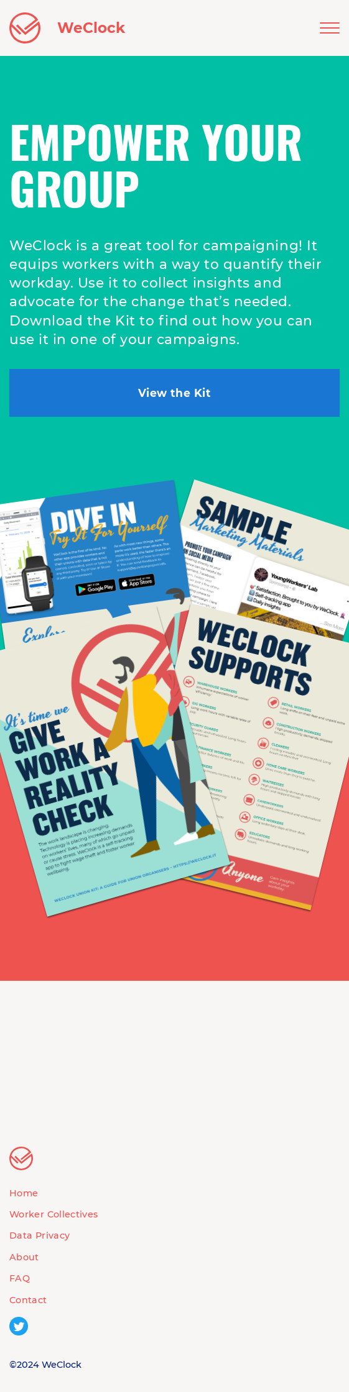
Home (23, 1193)
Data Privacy (39, 1235)
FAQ (19, 1278)
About (24, 1257)
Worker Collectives (53, 1214)
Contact (28, 1300)
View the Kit (174, 392)
